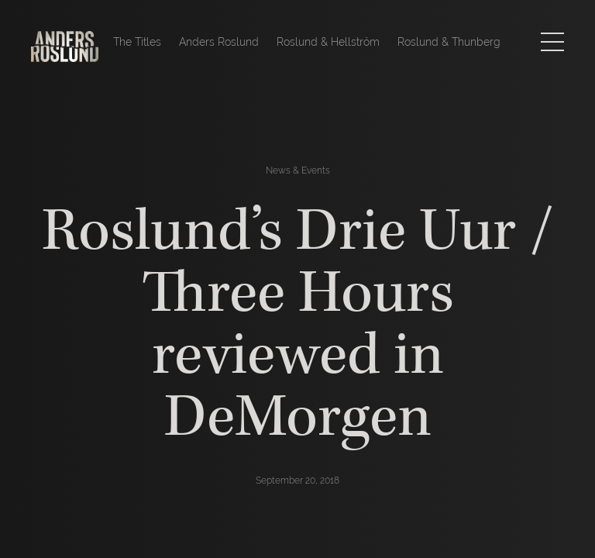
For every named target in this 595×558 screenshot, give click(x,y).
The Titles (137, 42)
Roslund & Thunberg (448, 42)
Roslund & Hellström (328, 42)
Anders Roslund (219, 42)
